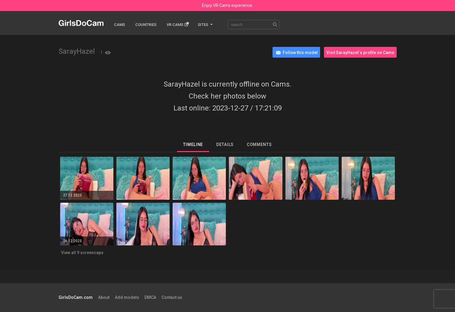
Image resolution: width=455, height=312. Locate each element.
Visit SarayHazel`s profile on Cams (360, 52)
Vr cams (178, 24)
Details (225, 144)
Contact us (172, 297)
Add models (127, 297)
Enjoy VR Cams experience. (227, 5)
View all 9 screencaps (82, 252)
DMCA (150, 297)
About (103, 297)
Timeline (193, 144)
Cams (119, 24)
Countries (145, 24)
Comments (259, 144)
